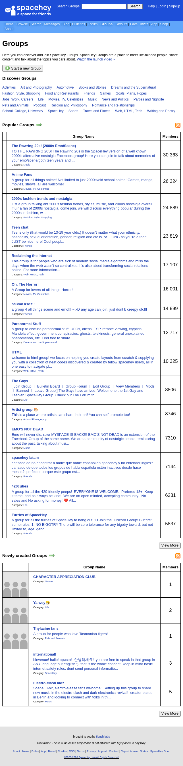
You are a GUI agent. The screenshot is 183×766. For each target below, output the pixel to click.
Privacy (91, 751)
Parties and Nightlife (149, 99)
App (154, 24)
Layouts (121, 24)
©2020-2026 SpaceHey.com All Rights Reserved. (91, 757)
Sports (73, 111)
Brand (51, 751)
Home (9, 24)
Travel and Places (96, 111)
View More (169, 545)
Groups (106, 24)
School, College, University (22, 111)
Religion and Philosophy (69, 105)
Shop (164, 24)
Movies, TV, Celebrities (66, 99)
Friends (89, 93)
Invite (144, 24)
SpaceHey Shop (160, 751)
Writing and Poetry (161, 111)
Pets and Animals (15, 105)
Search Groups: (68, 6)
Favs (134, 24)
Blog (66, 24)
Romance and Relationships (113, 105)
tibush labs (103, 736)
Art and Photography (36, 87)
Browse (22, 24)
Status (144, 751)
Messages (52, 24)
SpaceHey (55, 111)
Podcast (40, 105)
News (25, 751)
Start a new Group (23, 68)
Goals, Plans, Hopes (131, 93)
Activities (9, 87)
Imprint (102, 751)
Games (105, 93)
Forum (93, 24)
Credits (62, 751)
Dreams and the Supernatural (133, 87)
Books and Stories (92, 87)
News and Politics (115, 99)
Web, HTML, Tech (128, 111)
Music (92, 99)
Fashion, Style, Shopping (21, 93)
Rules (35, 751)
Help (151, 6)
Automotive (65, 87)
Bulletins (78, 24)
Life (40, 99)
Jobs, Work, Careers (17, 99)
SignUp (174, 6)
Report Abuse (129, 751)
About (9, 29)
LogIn (162, 6)
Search (135, 6)
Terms (81, 751)
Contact (114, 751)
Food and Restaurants (62, 93)
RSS (72, 751)
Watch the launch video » (96, 59)
